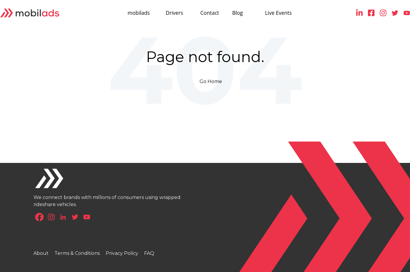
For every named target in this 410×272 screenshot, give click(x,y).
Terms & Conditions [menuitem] (77, 253)
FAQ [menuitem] (149, 253)
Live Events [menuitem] (278, 12)
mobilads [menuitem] (139, 12)
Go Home (211, 81)
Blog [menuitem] (237, 12)
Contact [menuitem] (209, 12)
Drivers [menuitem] (174, 12)
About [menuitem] (41, 253)
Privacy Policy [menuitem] (122, 253)
